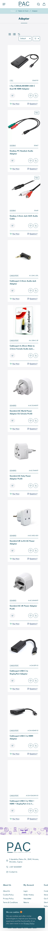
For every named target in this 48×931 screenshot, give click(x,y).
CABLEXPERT (14, 276)
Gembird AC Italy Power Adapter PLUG (20, 477)
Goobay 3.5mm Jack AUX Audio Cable (24, 217)
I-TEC (11, 81)
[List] (14, 34)
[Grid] (10, 34)
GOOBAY (13, 146)
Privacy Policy (29, 923)
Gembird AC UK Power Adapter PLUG (23, 607)
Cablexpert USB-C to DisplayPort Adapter (19, 672)
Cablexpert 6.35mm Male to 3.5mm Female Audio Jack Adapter (22, 348)
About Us (7, 885)
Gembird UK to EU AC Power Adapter (22, 542)
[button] (12, 95)
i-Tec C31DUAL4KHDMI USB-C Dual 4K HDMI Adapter (22, 87)
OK (40, 918)
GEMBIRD (13, 406)
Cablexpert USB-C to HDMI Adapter (21, 737)
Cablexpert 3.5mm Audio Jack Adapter (23, 282)
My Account (29, 885)
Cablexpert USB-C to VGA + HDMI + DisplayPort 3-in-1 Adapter (22, 803)
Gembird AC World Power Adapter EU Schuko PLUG (21, 412)
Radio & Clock (23, 11)
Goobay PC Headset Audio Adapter (21, 152)
